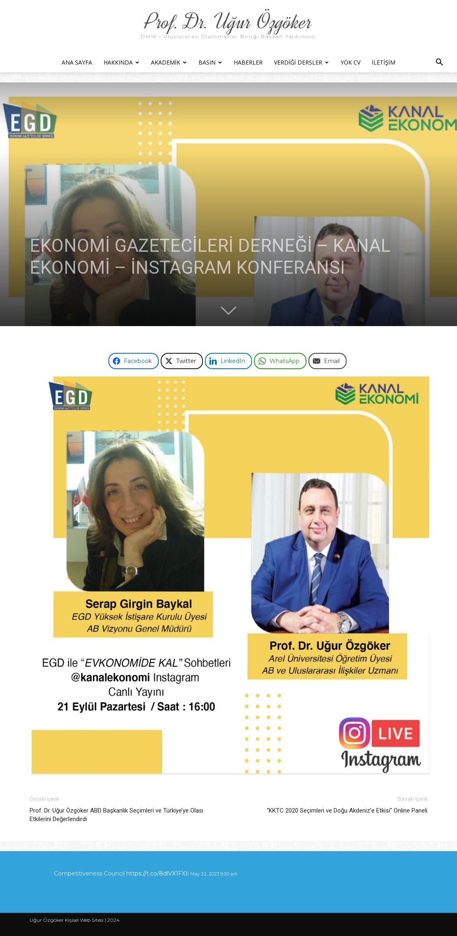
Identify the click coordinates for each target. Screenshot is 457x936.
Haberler (248, 62)
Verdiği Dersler (301, 62)
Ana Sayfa (77, 62)
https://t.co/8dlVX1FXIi (157, 873)
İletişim (383, 62)
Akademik (169, 62)
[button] (439, 63)
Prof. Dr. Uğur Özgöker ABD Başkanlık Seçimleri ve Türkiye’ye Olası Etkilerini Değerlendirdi (116, 815)
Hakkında (121, 62)
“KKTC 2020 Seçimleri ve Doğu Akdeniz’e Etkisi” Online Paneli (347, 810)
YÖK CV (350, 62)
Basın (210, 62)
